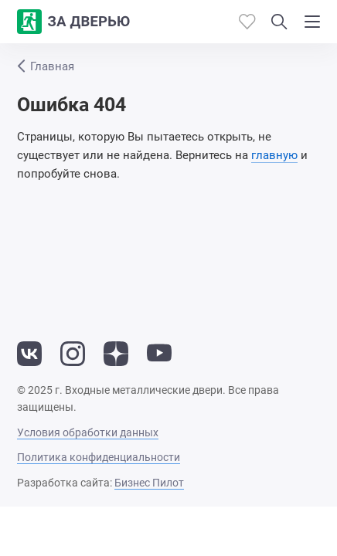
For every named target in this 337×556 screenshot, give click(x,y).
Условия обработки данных (87, 432)
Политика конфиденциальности (98, 457)
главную (274, 155)
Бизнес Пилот (149, 482)
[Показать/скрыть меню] (312, 21)
